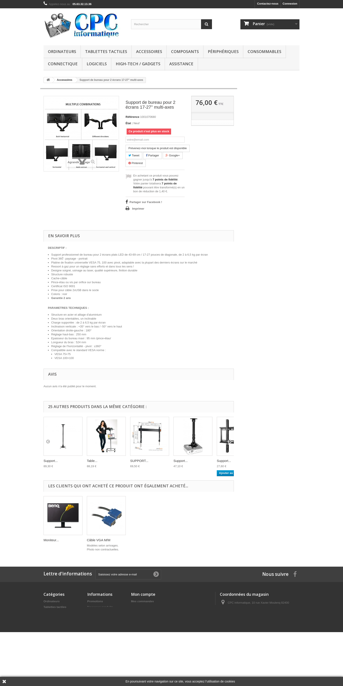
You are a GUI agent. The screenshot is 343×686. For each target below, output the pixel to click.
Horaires (93, 612)
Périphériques (223, 51)
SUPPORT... (139, 461)
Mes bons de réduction (146, 629)
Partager (152, 155)
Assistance (181, 63)
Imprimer (138, 208)
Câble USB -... (97, 540)
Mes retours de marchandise (150, 607)
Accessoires (149, 51)
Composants (185, 51)
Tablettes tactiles (106, 51)
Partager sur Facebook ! (146, 202)
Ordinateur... (53, 540)
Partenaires (95, 633)
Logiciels (97, 63)
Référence (132, 116)
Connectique (63, 63)
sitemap (92, 639)
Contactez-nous (267, 3)
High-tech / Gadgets (138, 63)
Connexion (290, 3)
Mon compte (143, 594)
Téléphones (51, 658)
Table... (92, 461)
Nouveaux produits (100, 607)
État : (129, 123)
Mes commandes (142, 601)
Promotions (95, 601)
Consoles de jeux (55, 652)
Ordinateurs (62, 51)
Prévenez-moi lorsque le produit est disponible (157, 148)
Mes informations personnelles (152, 624)
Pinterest (135, 163)
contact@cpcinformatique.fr (255, 625)
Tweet (133, 155)
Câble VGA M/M (185, 540)
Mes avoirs (138, 612)
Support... (51, 461)
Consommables (264, 51)
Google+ (173, 155)
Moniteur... (137, 540)
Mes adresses (140, 618)
